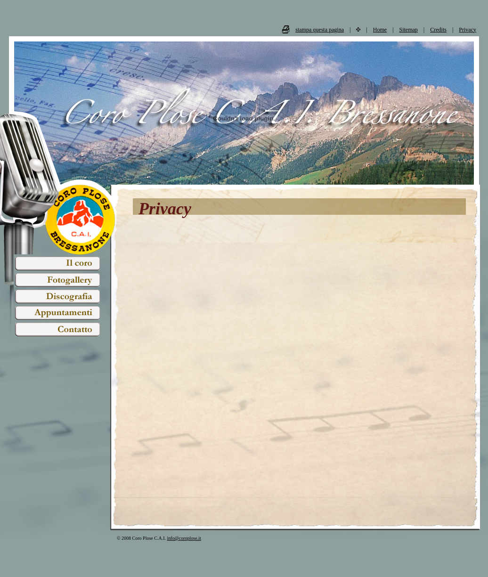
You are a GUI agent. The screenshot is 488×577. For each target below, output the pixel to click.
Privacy (467, 29)
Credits (438, 29)
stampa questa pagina (319, 29)
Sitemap (408, 29)
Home (380, 29)
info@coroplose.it (184, 538)
